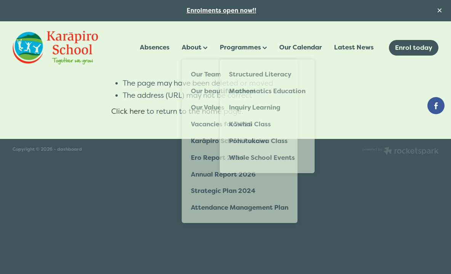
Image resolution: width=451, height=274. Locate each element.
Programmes (243, 47)
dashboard (69, 149)
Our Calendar (300, 47)
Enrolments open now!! (221, 10)
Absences (155, 47)
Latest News (354, 47)
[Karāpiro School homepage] (55, 48)
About (195, 47)
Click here (128, 111)
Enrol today (413, 47)
